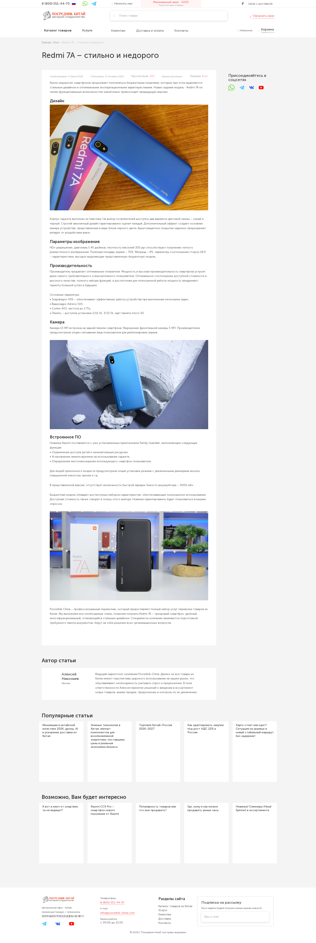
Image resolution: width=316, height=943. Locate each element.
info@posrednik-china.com (117, 913)
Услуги (162, 910)
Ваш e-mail (211, 916)
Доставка (164, 918)
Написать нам (122, 3)
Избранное (245, 30)
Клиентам (164, 914)
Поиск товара (128, 15)
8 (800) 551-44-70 (112, 902)
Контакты (164, 923)
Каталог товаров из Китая (175, 906)
